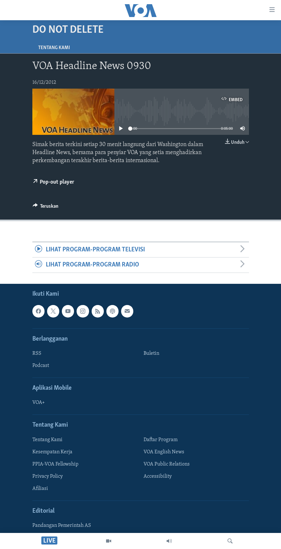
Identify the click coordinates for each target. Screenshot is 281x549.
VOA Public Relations (167, 463)
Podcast (40, 365)
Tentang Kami (54, 47)
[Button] (46, 208)
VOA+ (38, 402)
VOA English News (164, 451)
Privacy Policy (47, 476)
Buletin (151, 353)
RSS (36, 353)
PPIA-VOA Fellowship (55, 463)
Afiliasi (40, 488)
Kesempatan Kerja (52, 451)
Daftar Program (161, 439)
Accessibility (158, 476)
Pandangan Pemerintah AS (61, 525)
